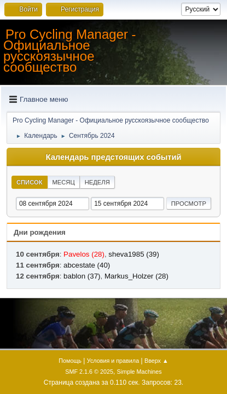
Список (29, 182)
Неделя (97, 182)
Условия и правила (113, 360)
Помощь (70, 360)
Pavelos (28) (83, 254)
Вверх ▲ (156, 360)
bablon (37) (81, 276)
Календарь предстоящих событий (114, 157)
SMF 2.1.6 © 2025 (89, 371)
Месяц (64, 182)
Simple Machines (139, 371)
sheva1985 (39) (133, 254)
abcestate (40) (86, 265)
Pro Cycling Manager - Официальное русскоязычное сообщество (69, 50)
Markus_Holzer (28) (136, 276)
